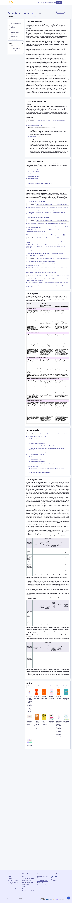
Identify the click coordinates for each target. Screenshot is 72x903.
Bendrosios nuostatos (16, 23)
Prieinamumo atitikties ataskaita (57, 880)
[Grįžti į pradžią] (16, 7)
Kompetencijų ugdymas (16, 30)
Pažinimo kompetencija (32, 194)
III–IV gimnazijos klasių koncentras (35, 515)
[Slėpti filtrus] (20, 16)
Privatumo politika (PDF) (27, 882)
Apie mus (24, 888)
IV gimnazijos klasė (15, 51)
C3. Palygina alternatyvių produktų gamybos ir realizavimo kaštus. (42, 283)
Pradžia (9, 876)
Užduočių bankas (11, 885)
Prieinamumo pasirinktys (28, 890)
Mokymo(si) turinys (15, 39)
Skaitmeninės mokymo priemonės (12, 883)
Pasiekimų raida (14, 36)
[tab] (31, 140)
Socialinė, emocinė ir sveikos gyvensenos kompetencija (40, 209)
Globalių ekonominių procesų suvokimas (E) (41, 307)
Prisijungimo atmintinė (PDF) (28, 878)
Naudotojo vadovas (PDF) (28, 880)
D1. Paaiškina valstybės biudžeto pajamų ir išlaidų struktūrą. (41, 295)
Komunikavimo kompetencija (34, 197)
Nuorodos (24, 886)
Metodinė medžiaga (11, 888)
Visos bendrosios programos (24, 7)
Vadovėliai (9, 890)
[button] (41, 2)
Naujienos (9, 878)
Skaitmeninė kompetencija (33, 206)
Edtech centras (10, 892)
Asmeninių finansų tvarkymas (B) (38, 247)
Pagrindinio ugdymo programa (34, 145)
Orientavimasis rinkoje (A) (35, 229)
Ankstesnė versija (41, 882)
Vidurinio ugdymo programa (33, 156)
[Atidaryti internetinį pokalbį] (68, 898)
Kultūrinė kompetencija (32, 204)
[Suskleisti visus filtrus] (18, 16)
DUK (23, 876)
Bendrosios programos (12, 880)
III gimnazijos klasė (15, 48)
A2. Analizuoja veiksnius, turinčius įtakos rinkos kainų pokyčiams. (42, 239)
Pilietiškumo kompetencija (33, 201)
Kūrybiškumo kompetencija (33, 199)
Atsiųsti (60, 12)
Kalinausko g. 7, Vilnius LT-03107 (42, 877)
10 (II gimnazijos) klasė (16, 46)
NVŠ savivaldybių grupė (43, 884)
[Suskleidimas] (22, 21)
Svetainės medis (25, 884)
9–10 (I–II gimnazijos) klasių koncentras (36, 497)
